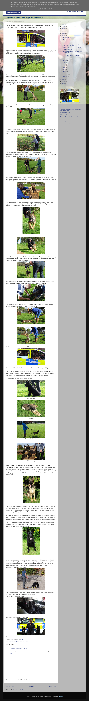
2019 (63, 26)
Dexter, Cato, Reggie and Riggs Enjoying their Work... (71, 44)
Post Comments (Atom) (19, 689)
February (65, 74)
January (65, 76)
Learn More (42, 9)
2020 (63, 24)
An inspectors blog (65, 112)
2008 (63, 83)
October (65, 42)
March (65, 71)
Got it (50, 9)
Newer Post (10, 686)
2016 (63, 33)
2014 (63, 79)
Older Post (52, 686)
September (66, 58)
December (66, 37)
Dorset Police (63, 119)
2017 (63, 31)
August (65, 60)
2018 (63, 28)
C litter (26, 641)
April (64, 69)
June (64, 65)
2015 (63, 35)
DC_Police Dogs (64, 114)
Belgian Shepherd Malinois (17, 641)
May (64, 67)
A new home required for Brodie (71, 55)
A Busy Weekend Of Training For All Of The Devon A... (72, 52)
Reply (11, 653)
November (66, 39)
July (64, 62)
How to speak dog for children (68, 123)
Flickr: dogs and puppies (66, 121)
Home (31, 686)
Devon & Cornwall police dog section (69, 117)
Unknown (12, 648)
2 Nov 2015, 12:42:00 (21, 648)
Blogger (61, 696)
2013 (63, 81)
